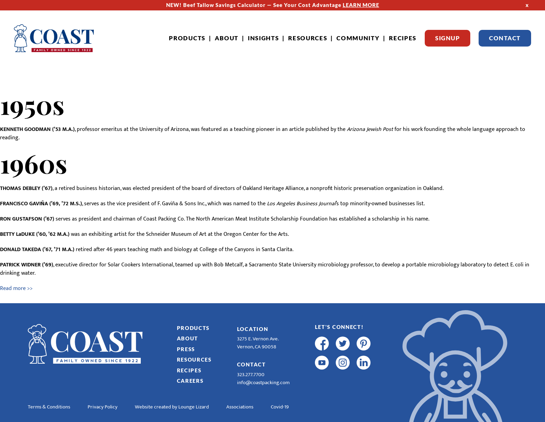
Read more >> (16, 288)
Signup (447, 38)
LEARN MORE (361, 5)
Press (186, 349)
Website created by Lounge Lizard (172, 407)
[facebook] (322, 343)
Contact (505, 38)
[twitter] (343, 343)
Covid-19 (280, 407)
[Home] (54, 38)
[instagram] (343, 363)
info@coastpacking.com (263, 382)
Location (252, 329)
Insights (263, 38)
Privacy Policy (102, 407)
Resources (307, 38)
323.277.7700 (251, 374)
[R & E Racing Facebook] (322, 382)
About (227, 38)
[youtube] (322, 363)
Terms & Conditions (49, 407)
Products (187, 38)
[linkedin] (364, 363)
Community (358, 38)
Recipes (402, 38)
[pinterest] (364, 343)
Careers (190, 381)
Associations (239, 407)
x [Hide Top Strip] (527, 5)
